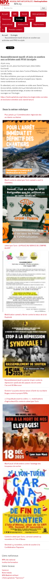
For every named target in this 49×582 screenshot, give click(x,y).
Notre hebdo (7, 573)
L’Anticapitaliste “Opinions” (13, 578)
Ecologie (19, 19)
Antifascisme (23, 24)
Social (24, 14)
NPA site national (8, 560)
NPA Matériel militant (10, 575)
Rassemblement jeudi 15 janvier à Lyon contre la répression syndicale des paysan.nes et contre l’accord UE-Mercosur (23, 382)
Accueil (5, 14)
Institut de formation (10, 562)
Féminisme (6, 19)
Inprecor (5, 570)
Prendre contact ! (15, 30)
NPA (14, 14)
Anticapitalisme (38, 14)
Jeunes (31, 19)
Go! (43, 8)
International (7, 24)
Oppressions (39, 24)
